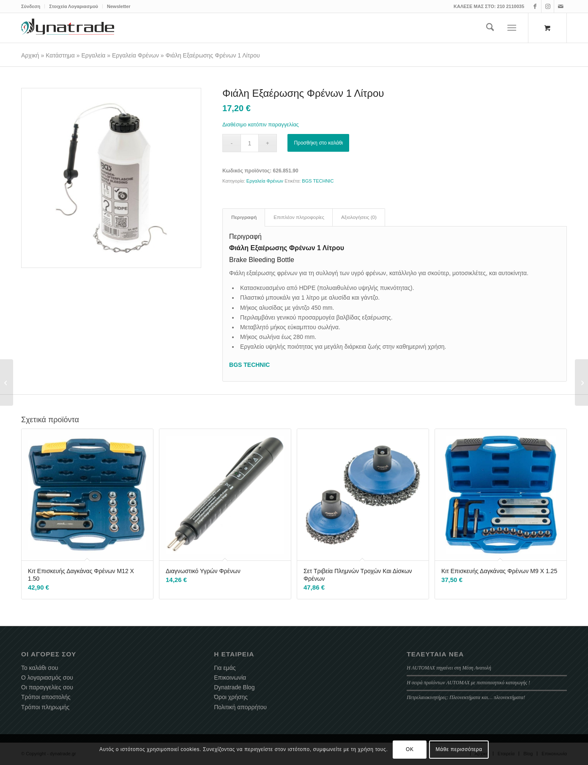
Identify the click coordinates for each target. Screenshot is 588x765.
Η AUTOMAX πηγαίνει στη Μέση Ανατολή (449, 668)
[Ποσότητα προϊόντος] (250, 143)
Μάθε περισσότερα (459, 749)
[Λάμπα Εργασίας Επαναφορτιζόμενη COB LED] (6, 382)
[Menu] (512, 28)
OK (410, 749)
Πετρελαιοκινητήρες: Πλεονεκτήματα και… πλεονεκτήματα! (466, 697)
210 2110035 (510, 6)
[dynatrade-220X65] (67, 28)
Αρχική (30, 55)
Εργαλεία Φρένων (135, 55)
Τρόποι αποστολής (46, 697)
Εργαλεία (94, 55)
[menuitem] (33, 6)
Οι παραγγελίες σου (47, 687)
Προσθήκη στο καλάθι (318, 143)
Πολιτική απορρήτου (240, 707)
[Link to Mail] (560, 6)
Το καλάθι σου (39, 667)
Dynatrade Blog (234, 687)
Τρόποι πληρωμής (45, 707)
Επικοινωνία (230, 677)
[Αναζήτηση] (490, 28)
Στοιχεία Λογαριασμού (73, 6)
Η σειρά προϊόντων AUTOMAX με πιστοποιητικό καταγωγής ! (468, 683)
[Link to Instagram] (548, 6)
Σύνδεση (30, 6)
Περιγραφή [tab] (244, 217)
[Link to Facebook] (535, 6)
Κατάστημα (60, 55)
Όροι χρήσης (231, 697)
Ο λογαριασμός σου (47, 677)
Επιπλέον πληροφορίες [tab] (298, 217)
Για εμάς (224, 667)
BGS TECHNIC (318, 180)
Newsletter (119, 6)
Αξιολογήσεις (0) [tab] (359, 217)
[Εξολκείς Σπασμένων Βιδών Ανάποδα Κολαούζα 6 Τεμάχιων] (581, 382)
